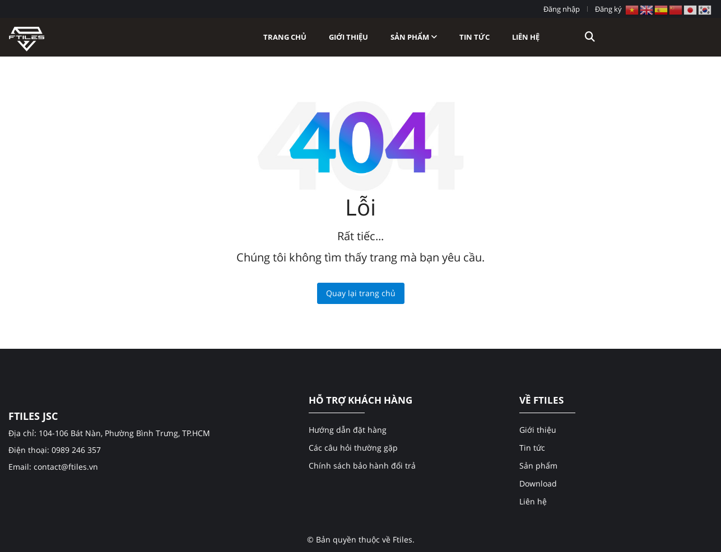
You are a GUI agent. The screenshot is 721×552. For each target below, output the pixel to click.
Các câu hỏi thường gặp (353, 447)
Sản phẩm (413, 37)
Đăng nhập (561, 9)
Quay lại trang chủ (361, 293)
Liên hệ (525, 37)
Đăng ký (608, 9)
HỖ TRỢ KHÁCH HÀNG (360, 400)
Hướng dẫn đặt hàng (348, 429)
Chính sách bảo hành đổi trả (362, 465)
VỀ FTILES (541, 400)
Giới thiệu (348, 37)
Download (538, 483)
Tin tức (474, 37)
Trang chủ (284, 37)
